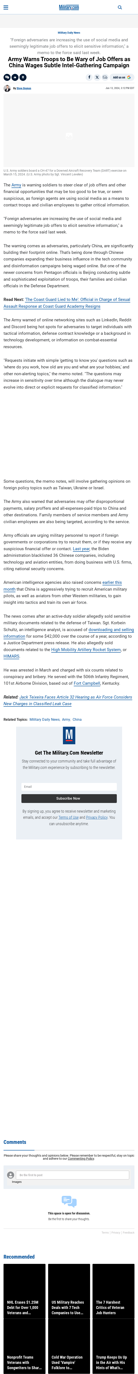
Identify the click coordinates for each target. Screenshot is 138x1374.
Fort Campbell (87, 683)
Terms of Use (69, 817)
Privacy (116, 1232)
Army (16, 184)
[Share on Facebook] (89, 77)
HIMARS (11, 656)
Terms (105, 1232)
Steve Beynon (24, 88)
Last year (81, 548)
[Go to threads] (7, 77)
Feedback (128, 1232)
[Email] (105, 77)
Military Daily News (69, 32)
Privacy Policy (97, 817)
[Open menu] (6, 7)
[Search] (120, 7)
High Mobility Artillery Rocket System (86, 649)
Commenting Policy (81, 1158)
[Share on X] (97, 77)
